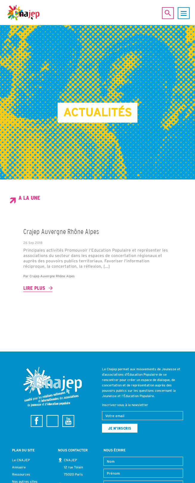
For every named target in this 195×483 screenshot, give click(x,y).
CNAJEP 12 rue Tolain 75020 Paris (73, 467)
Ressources (21, 474)
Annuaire (19, 467)
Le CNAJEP (21, 460)
